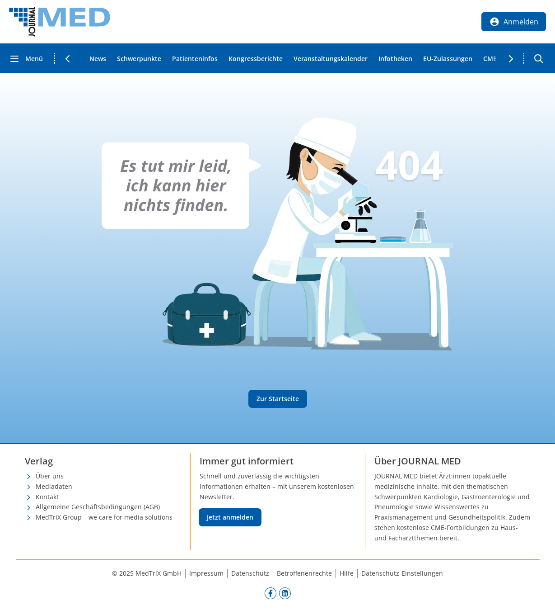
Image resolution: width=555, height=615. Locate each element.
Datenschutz (250, 573)
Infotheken (395, 58)
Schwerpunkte (139, 58)
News (97, 58)
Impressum (206, 573)
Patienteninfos (195, 58)
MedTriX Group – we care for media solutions (104, 517)
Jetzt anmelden (230, 517)
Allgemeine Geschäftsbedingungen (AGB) (98, 506)
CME (490, 58)
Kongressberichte (256, 58)
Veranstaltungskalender (331, 58)
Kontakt (47, 496)
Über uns (50, 476)
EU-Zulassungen (447, 58)
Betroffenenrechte (304, 573)
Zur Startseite (278, 398)
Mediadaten (54, 486)
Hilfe (347, 573)
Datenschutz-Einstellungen (402, 573)
